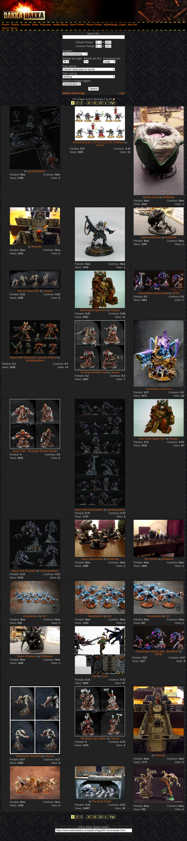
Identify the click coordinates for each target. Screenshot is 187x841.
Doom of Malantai (27, 656)
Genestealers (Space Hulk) (153, 293)
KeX (44, 616)
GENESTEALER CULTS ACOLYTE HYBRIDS (98, 142)
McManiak (168, 197)
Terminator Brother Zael (93, 372)
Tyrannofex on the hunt (158, 389)
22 (94, 103)
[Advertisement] (145, 10)
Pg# (112, 103)
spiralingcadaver (36, 171)
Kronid (100, 145)
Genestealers (30, 616)
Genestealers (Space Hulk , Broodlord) (156, 651)
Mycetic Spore (151, 197)
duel (95, 676)
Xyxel (104, 676)
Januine (47, 291)
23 (100, 103)
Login (122, 93)
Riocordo (36, 246)
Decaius (115, 310)
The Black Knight (101, 801)
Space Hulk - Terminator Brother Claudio (34, 451)
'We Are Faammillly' (28, 291)
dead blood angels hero (93, 310)
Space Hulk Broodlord (24, 570)
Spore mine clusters (92, 559)
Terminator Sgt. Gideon (93, 738)
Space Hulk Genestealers (89, 509)
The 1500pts (151, 559)
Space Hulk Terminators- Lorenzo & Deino (33, 357)
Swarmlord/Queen (151, 237)
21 (89, 103)
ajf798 (175, 293)
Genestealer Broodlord (28, 756)
